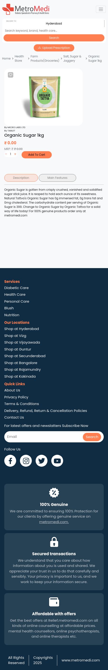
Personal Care (16, 301)
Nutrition (11, 314)
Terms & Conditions (21, 403)
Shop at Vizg (15, 335)
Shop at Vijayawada (22, 342)
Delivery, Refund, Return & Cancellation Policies (45, 410)
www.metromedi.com (80, 660)
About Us (12, 390)
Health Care (14, 294)
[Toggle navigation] (101, 9)
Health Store (19, 58)
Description (21, 178)
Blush (9, 307)
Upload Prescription (56, 48)
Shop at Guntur (17, 349)
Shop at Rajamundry (22, 369)
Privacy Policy (16, 397)
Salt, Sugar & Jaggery (72, 58)
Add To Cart (36, 155)
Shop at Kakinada (20, 376)
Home (6, 58)
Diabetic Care (16, 287)
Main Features (57, 178)
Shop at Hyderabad (21, 328)
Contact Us (14, 417)
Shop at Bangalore (20, 362)
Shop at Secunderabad (25, 355)
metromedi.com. (54, 521)
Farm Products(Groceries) (45, 58)
